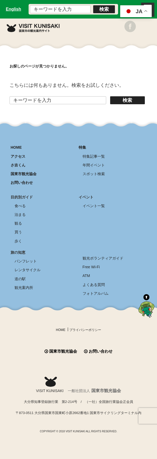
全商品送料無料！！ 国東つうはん (78, 442)
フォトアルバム (96, 293)
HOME (16, 147)
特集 (82, 147)
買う (18, 232)
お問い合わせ (22, 182)
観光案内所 (24, 287)
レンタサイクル (28, 270)
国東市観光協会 (24, 174)
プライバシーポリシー (85, 330)
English (13, 9)
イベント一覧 (94, 206)
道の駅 (20, 279)
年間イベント (94, 165)
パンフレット (26, 261)
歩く (18, 241)
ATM (86, 276)
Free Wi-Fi (91, 267)
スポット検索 (94, 174)
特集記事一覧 (94, 156)
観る (18, 223)
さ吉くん (18, 165)
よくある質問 (94, 285)
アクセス (18, 156)
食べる (20, 206)
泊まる (20, 214)
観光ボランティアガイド (103, 258)
